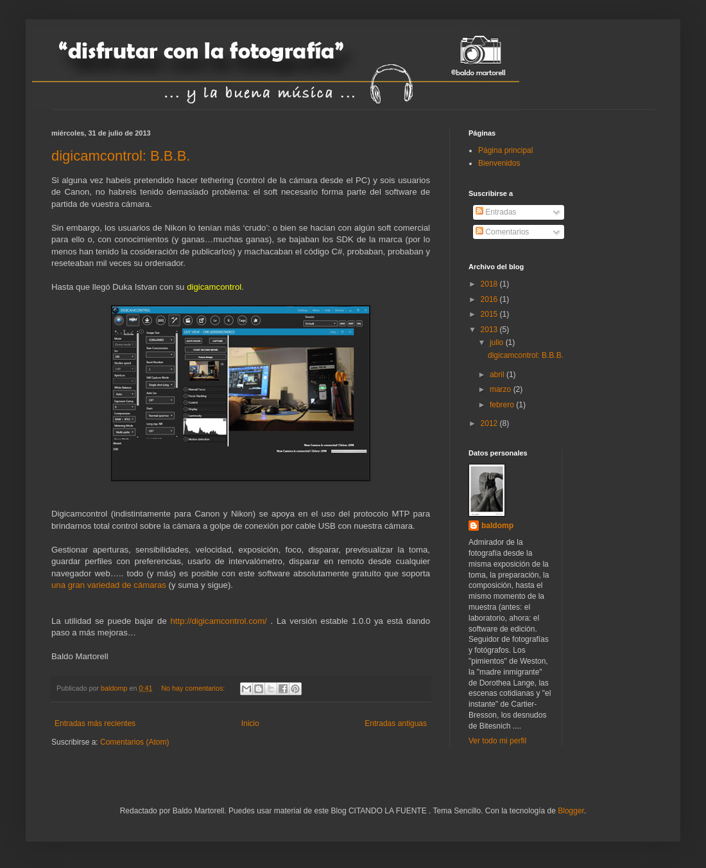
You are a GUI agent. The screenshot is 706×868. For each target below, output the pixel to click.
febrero (503, 404)
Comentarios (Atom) (134, 742)
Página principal (505, 150)
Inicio (250, 723)
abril (498, 374)
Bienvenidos (499, 163)
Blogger (571, 810)
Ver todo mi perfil (497, 740)
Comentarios (502, 231)
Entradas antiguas (396, 723)
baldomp (497, 525)
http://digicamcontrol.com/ (219, 621)
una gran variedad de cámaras (108, 585)
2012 (490, 423)
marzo (501, 389)
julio (498, 342)
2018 (490, 283)
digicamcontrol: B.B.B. (120, 156)
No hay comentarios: (194, 688)
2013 (490, 329)
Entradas (496, 212)
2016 (490, 299)
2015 (490, 314)
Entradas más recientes (95, 723)
